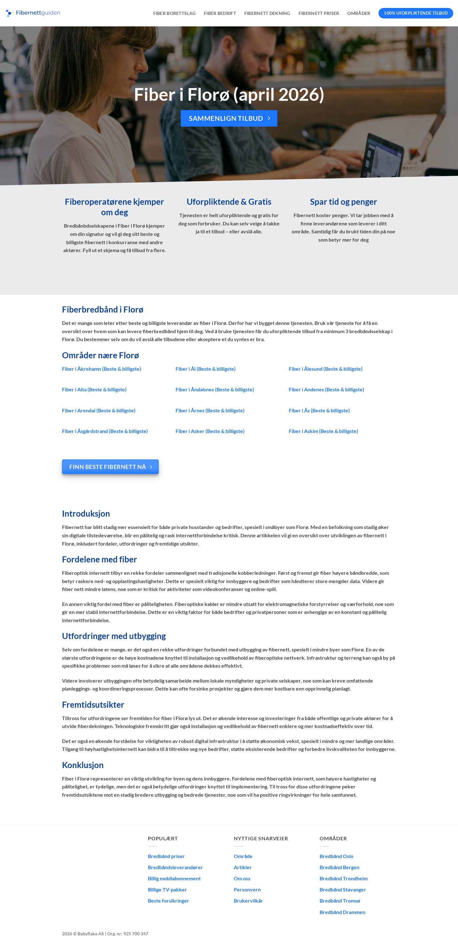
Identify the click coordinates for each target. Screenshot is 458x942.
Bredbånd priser (166, 856)
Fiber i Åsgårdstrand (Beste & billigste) (105, 431)
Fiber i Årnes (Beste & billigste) (210, 410)
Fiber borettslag (174, 13)
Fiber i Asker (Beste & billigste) (210, 431)
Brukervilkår (248, 900)
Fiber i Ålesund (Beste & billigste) (326, 369)
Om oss (242, 878)
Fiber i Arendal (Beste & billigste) (98, 410)
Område (243, 856)
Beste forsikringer (168, 900)
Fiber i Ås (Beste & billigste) (319, 410)
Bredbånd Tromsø (340, 900)
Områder (358, 13)
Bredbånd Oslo (336, 856)
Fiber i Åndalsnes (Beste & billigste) (215, 389)
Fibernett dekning (267, 13)
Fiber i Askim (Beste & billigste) (323, 431)
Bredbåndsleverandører (175, 867)
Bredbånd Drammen (342, 912)
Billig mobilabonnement (174, 878)
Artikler (243, 867)
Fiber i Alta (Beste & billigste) (94, 389)
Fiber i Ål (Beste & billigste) (206, 369)
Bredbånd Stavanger (343, 889)
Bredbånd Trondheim (344, 878)
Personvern (247, 889)
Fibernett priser (319, 13)
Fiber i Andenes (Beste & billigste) (326, 389)
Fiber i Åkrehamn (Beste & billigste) (101, 369)
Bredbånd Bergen (339, 867)
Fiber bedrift (220, 13)
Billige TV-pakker (167, 889)
